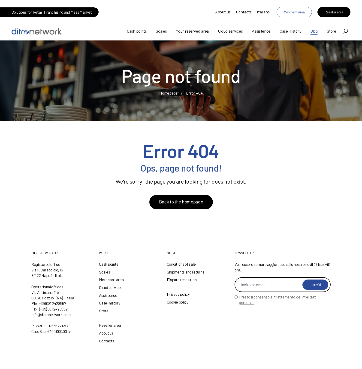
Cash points (137, 31)
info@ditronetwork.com (51, 314)
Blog (314, 31)
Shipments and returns (185, 272)
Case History (290, 31)
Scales (161, 31)
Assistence (261, 31)
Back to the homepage (181, 201)
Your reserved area (192, 31)
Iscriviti (315, 285)
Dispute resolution (182, 279)
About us (223, 11)
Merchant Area (294, 12)
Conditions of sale (181, 264)
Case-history (109, 303)
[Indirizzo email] (283, 284)
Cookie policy (177, 302)
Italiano (263, 11)
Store (331, 31)
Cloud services (230, 31)
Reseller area (334, 12)
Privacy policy (178, 294)
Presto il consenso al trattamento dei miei (278, 299)
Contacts (244, 11)
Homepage (168, 92)
